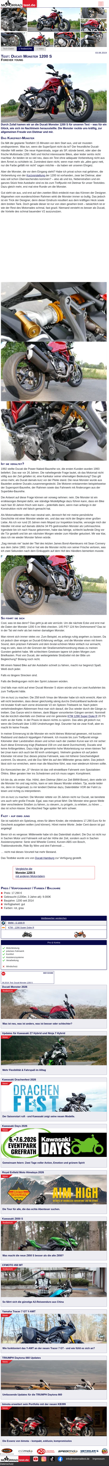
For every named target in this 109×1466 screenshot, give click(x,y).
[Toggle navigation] (101, 3)
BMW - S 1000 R (16, 923)
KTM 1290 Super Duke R (82, 716)
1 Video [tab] (40, 48)
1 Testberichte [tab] (25, 48)
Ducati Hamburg (44, 858)
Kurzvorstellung (36, 175)
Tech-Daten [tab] (8, 48)
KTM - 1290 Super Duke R (21, 927)
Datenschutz (7, 1464)
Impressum (99, 1458)
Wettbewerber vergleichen (54, 918)
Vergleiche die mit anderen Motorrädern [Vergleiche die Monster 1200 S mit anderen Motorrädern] (30, 872)
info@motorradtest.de (77, 1458)
